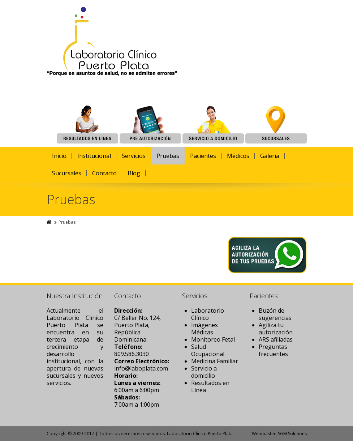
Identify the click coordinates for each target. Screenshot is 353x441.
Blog (134, 173)
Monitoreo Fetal (213, 339)
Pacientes (203, 156)
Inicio (59, 156)
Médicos (238, 156)
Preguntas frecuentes (273, 350)
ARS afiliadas (276, 339)
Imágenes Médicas (204, 328)
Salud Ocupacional (207, 350)
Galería (269, 156)
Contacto (104, 173)
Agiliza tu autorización (276, 328)
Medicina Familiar (214, 361)
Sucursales (66, 173)
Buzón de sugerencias (275, 314)
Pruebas (167, 156)
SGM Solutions (292, 434)
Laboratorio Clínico (207, 314)
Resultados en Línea (210, 386)
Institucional (94, 156)
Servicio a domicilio (204, 372)
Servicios (134, 156)
